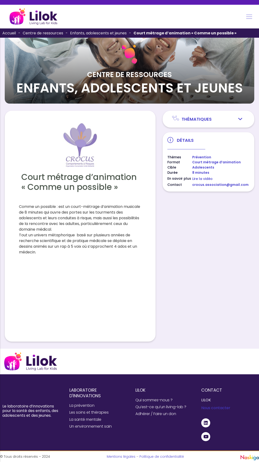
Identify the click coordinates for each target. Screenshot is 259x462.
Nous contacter (215, 408)
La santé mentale (85, 419)
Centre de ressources (43, 33)
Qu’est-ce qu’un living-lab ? (160, 407)
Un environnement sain (90, 426)
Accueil (9, 33)
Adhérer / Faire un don (155, 414)
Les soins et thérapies (89, 412)
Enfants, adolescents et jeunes (98, 33)
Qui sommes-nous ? (154, 400)
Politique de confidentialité (161, 456)
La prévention (81, 405)
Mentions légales (121, 456)
